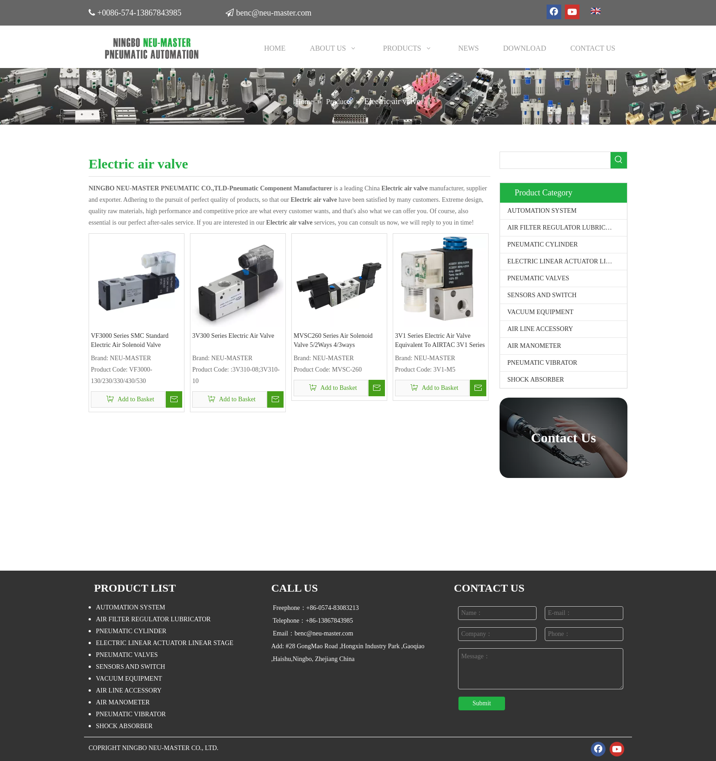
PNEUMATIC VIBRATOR (542, 362)
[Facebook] (554, 12)
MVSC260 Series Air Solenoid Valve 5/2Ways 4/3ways (333, 340)
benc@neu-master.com (275, 11)
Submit (482, 703)
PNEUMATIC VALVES (538, 278)
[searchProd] (555, 160)
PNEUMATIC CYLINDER (542, 244)
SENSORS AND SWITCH (542, 295)
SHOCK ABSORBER (535, 379)
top (697, 721)
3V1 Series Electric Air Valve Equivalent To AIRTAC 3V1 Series (440, 340)
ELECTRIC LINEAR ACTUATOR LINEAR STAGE (567, 261)
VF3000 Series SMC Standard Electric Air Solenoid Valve (129, 340)
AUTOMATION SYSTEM (542, 210)
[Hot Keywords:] (619, 160)
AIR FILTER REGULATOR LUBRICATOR (564, 227)
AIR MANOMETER (534, 345)
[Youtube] (572, 12)
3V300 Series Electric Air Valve (233, 335)
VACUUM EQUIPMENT (540, 312)
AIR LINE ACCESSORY (540, 328)
